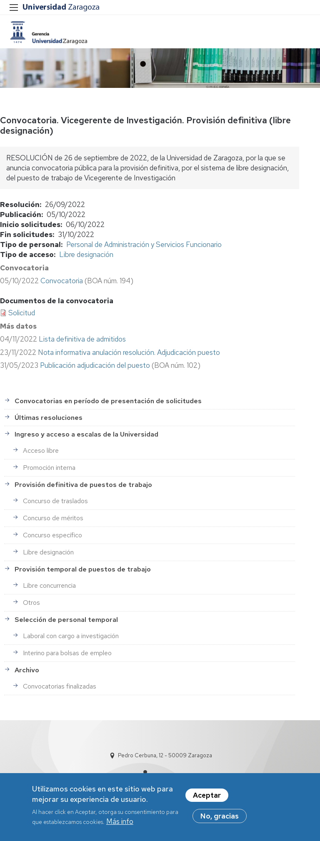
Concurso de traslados (55, 501)
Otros (31, 602)
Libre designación (86, 254)
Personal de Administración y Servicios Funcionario (144, 244)
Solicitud (21, 312)
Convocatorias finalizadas (59, 686)
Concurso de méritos (53, 518)
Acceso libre (41, 450)
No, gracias (219, 818)
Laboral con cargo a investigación (71, 635)
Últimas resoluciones (48, 417)
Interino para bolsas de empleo (67, 653)
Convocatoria (61, 280)
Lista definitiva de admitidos (82, 339)
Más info (119, 823)
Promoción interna (49, 467)
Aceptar (207, 797)
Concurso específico (52, 535)
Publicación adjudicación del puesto (95, 365)
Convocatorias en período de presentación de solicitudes (108, 401)
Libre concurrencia (49, 585)
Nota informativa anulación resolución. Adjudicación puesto (129, 352)
